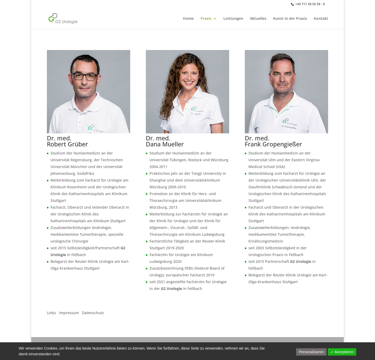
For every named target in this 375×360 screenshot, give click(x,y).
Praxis (206, 19)
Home (188, 19)
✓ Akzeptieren (342, 352)
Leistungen (233, 19)
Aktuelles (258, 19)
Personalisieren (311, 352)
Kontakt (321, 19)
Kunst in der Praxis (290, 19)
